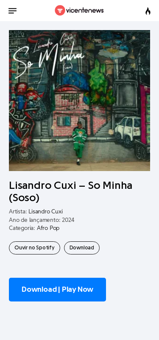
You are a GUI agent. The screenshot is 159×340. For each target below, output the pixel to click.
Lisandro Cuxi (45, 212)
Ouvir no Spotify (34, 247)
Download (82, 247)
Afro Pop (48, 228)
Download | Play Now (57, 289)
